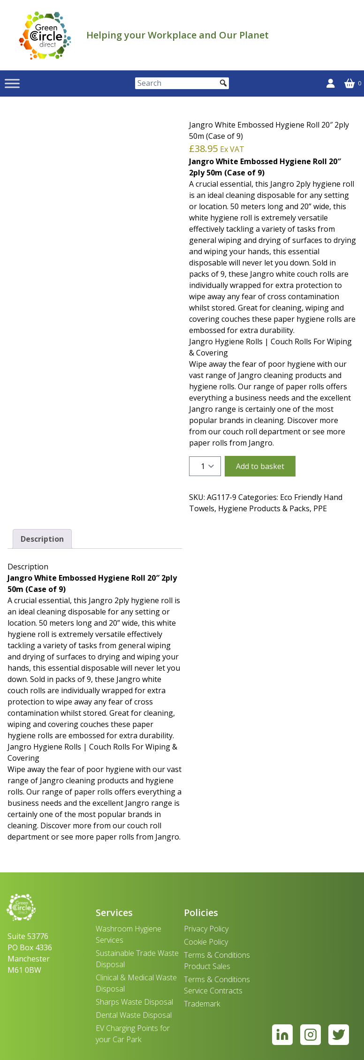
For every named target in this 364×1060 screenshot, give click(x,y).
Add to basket (260, 466)
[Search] (182, 83)
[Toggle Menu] (12, 83)
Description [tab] (42, 539)
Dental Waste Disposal (134, 1015)
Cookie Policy (206, 942)
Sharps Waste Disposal (134, 1002)
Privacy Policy (206, 929)
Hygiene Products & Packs (264, 508)
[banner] (45, 35)
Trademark (202, 1004)
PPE (320, 508)
